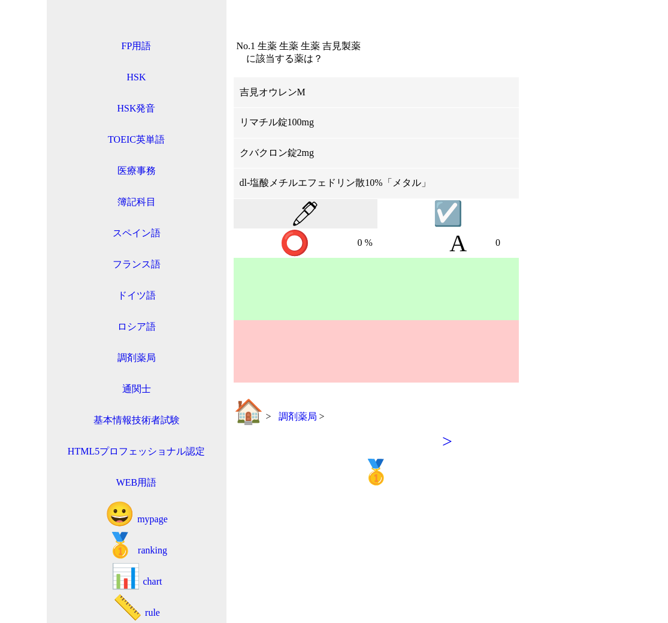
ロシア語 (136, 326)
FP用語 (137, 46)
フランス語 (137, 264)
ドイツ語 (136, 295)
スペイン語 (137, 233)
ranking (136, 545)
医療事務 (136, 170)
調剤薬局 (136, 358)
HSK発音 (136, 108)
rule (136, 607)
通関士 (136, 389)
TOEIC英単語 (136, 139)
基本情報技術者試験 (136, 420)
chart (136, 576)
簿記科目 (136, 202)
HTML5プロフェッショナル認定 (136, 451)
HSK (136, 77)
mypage (136, 514)
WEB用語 (136, 482)
